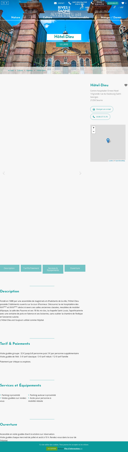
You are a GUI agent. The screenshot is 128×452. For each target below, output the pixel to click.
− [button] (93, 132)
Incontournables (79, 17)
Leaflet (111, 160)
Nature (15, 17)
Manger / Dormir (111, 17)
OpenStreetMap (120, 160)
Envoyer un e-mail (102, 109)
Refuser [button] (61, 449)
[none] (15, 3)
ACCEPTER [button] (52, 449)
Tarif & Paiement (31, 268)
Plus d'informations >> (73, 449)
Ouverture (75, 268)
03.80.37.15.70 (100, 117)
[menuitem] (5, 3)
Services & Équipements (53, 269)
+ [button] (93, 128)
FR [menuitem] (4, 3)
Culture (47, 17)
